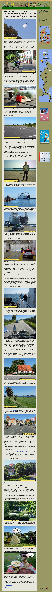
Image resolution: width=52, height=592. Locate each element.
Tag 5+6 (40, 17)
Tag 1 (40, 12)
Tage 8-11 (40, 19)
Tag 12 (40, 20)
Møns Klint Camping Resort (23, 451)
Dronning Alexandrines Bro (11, 410)
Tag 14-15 (40, 22)
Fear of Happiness (21, 384)
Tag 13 (40, 21)
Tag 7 (40, 18)
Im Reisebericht (7, 286)
